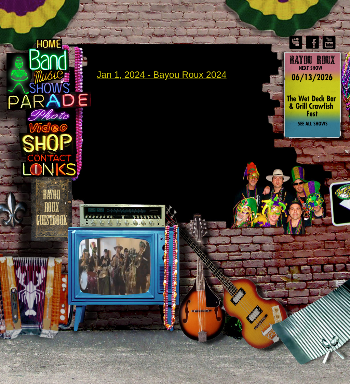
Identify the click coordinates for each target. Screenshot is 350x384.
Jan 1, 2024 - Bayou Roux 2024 (162, 75)
